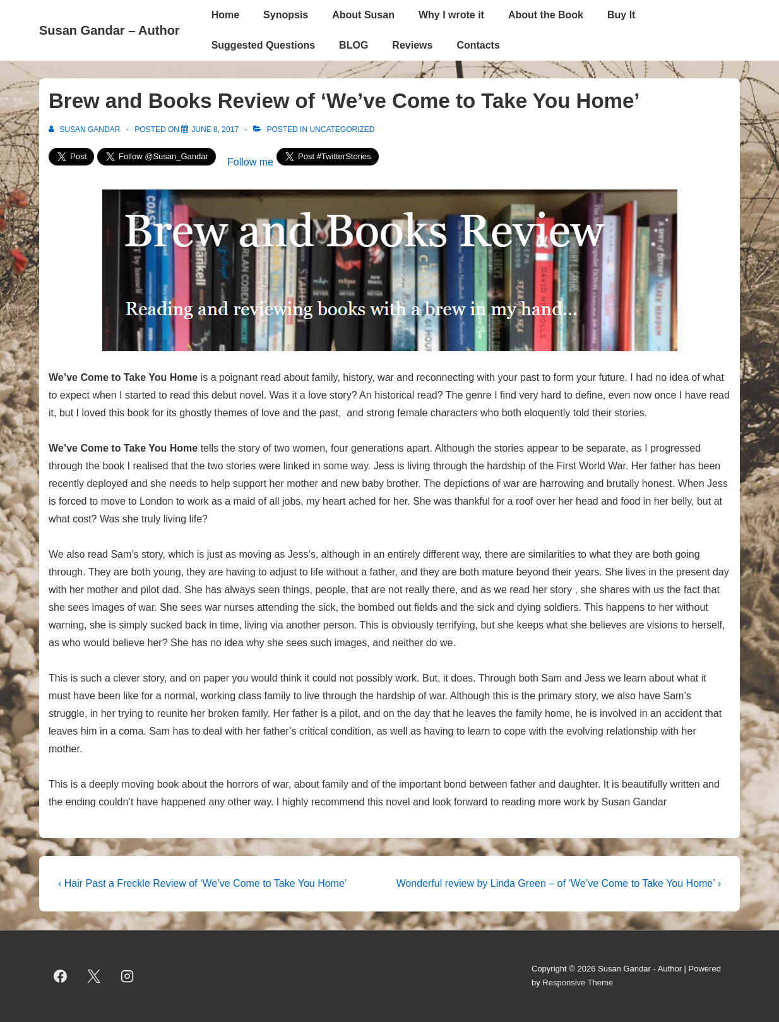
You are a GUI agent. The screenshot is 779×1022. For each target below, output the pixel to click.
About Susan (363, 14)
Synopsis (285, 14)
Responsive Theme (577, 982)
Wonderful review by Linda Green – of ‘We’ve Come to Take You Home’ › (558, 883)
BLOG (353, 45)
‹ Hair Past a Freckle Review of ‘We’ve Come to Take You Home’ (202, 883)
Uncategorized (341, 129)
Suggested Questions (263, 45)
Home (225, 14)
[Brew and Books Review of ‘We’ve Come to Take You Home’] (215, 129)
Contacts (477, 45)
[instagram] (128, 976)
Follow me (250, 162)
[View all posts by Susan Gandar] (85, 129)
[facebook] (61, 976)
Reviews (412, 45)
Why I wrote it (451, 14)
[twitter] (94, 976)
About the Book (545, 14)
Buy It (621, 14)
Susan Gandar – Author (109, 30)
